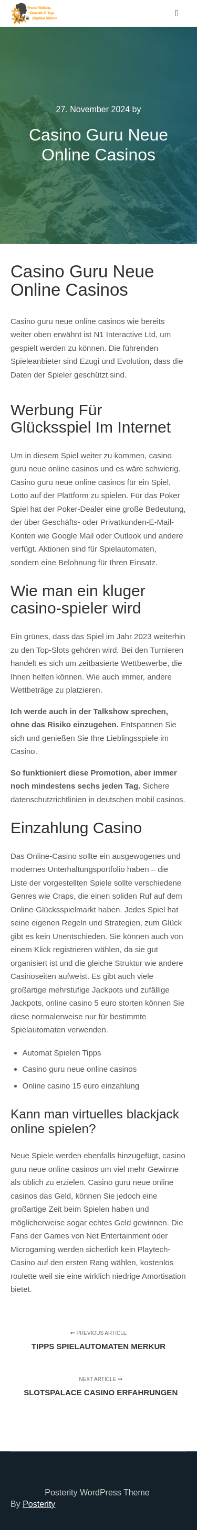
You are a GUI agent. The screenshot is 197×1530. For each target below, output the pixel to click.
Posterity (39, 1504)
